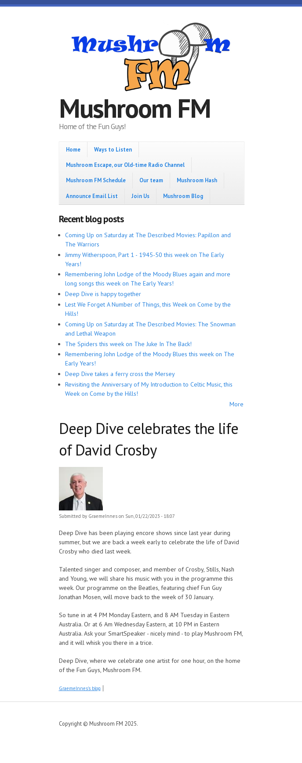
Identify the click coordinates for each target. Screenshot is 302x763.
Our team (151, 180)
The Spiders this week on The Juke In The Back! (128, 344)
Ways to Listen (113, 149)
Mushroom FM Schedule (96, 180)
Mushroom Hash (197, 180)
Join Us (140, 195)
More (236, 404)
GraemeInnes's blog (80, 688)
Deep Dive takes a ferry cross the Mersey (120, 374)
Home (73, 149)
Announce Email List (92, 195)
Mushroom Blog (183, 195)
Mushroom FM (135, 108)
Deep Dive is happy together (103, 294)
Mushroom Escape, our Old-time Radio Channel (125, 164)
